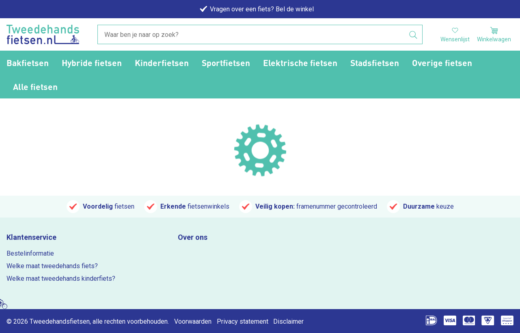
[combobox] (260, 35)
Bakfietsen (27, 62)
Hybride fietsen (92, 62)
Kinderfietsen (162, 62)
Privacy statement (242, 321)
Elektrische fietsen (300, 62)
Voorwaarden (192, 321)
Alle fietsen (35, 86)
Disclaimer (288, 321)
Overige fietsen (442, 62)
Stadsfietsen (374, 62)
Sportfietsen (226, 62)
